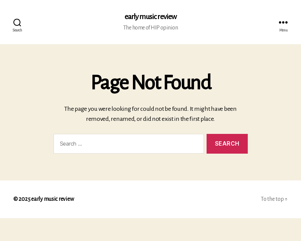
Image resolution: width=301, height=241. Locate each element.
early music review (150, 17)
